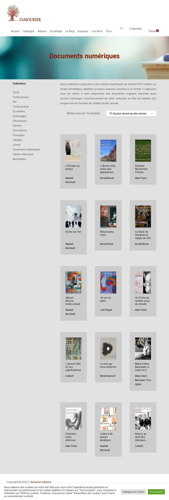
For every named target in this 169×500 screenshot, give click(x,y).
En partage (56, 31)
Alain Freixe (141, 178)
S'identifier (136, 28)
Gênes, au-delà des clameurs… (141, 437)
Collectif (69, 376)
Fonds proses (21, 97)
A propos (83, 31)
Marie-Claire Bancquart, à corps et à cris (142, 368)
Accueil (15, 31)
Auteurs (42, 31)
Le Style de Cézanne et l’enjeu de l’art (143, 235)
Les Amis (97, 31)
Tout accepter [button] (156, 492)
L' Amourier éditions (39, 482)
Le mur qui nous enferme (108, 365)
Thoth (16, 92)
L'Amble (17, 140)
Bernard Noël (106, 244)
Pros (109, 31)
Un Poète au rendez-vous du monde (142, 301)
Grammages (20, 116)
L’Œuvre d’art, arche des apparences (108, 169)
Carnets (17, 125)
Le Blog (69, 31)
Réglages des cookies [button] (133, 492)
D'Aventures (20, 121)
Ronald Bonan (107, 178)
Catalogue (28, 31)
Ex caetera (19, 111)
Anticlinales (19, 159)
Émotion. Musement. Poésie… (141, 169)
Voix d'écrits (20, 130)
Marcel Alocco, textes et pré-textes (73, 302)
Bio (15, 101)
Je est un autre (105, 299)
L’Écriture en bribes (72, 167)
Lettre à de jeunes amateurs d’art (106, 438)
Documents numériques (26, 149)
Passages (19, 135)
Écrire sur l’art (73, 231)
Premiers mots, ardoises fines (70, 438)
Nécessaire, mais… (107, 233)
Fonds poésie (21, 106)
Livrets (17, 144)
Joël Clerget (106, 310)
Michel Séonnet (107, 376)
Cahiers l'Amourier (23, 154)
